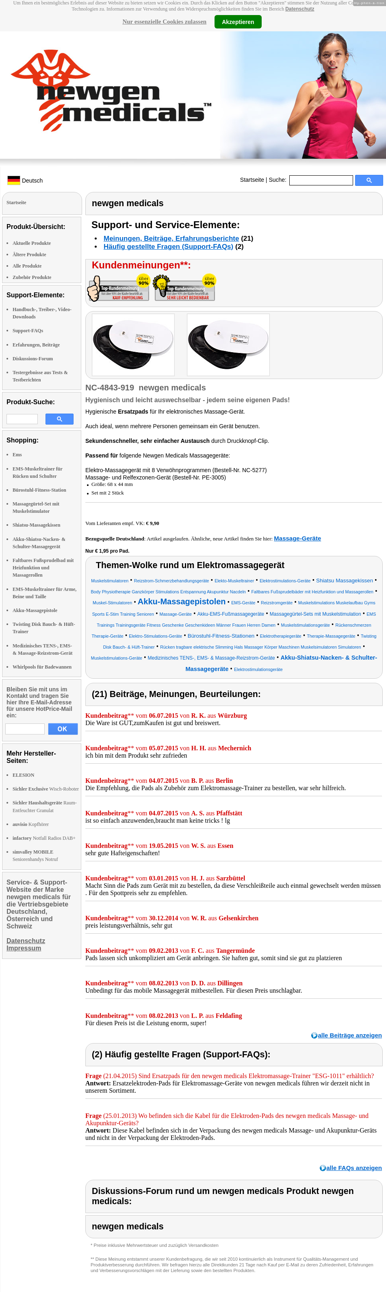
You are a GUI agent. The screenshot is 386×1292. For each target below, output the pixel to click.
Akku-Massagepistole (35, 610)
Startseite (252, 179)
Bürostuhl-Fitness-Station (39, 490)
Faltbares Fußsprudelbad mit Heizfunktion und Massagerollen (43, 568)
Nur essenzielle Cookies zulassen (164, 21)
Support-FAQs (28, 330)
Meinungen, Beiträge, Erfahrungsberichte (171, 238)
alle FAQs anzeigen (354, 1167)
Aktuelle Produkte (32, 243)
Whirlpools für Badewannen (42, 667)
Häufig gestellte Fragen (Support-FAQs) (168, 247)
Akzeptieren (238, 21)
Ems (17, 455)
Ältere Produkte (29, 254)
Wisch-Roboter (46, 789)
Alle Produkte (27, 266)
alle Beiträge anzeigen (350, 1035)
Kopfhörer (31, 824)
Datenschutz (299, 9)
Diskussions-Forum (33, 359)
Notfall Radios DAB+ (44, 838)
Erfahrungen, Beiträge (36, 345)
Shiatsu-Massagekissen (36, 525)
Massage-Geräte (297, 538)
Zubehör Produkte (32, 277)
